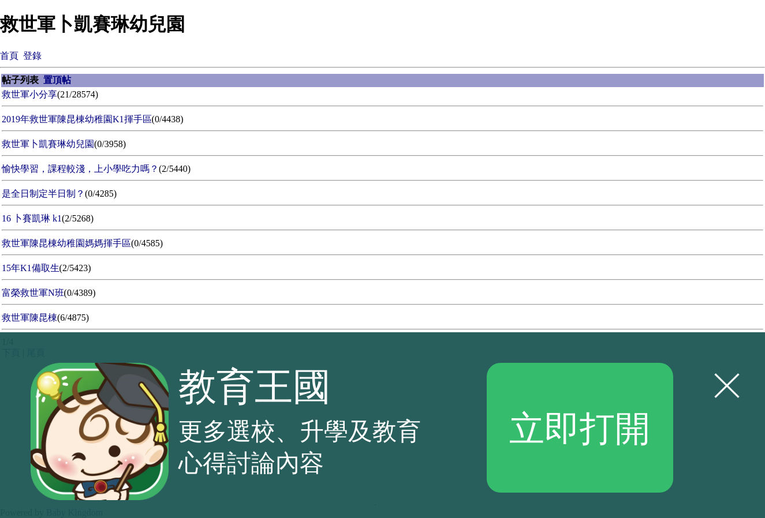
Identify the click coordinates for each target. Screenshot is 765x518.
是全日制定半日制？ (43, 193)
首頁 (9, 56)
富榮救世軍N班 (33, 293)
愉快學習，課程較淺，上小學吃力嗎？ (80, 169)
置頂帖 (57, 80)
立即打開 (579, 427)
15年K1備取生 (30, 268)
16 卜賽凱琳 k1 (32, 218)
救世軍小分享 (29, 94)
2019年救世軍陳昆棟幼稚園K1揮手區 (77, 119)
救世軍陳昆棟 (29, 317)
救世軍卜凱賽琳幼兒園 (48, 144)
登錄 (32, 56)
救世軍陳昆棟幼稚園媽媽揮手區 (66, 243)
